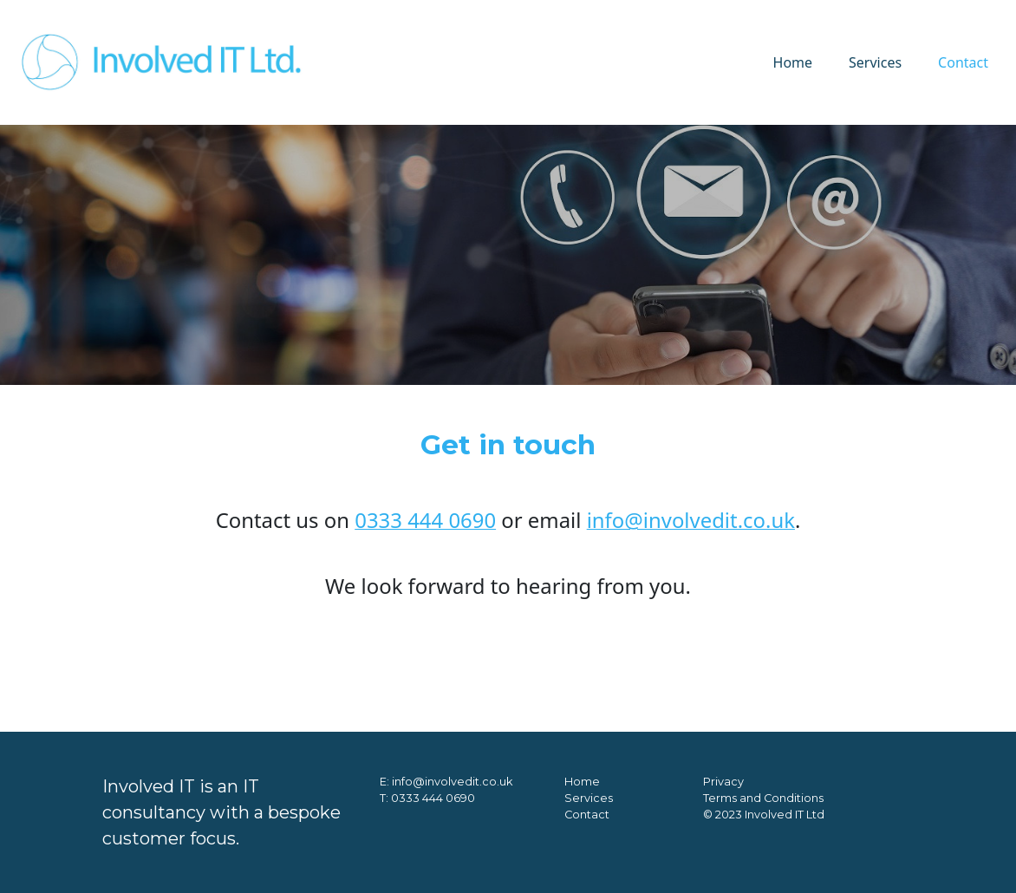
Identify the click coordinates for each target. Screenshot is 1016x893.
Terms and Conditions (763, 798)
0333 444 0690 (425, 519)
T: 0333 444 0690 (427, 798)
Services (875, 62)
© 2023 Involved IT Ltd (763, 814)
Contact (963, 62)
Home (793, 62)
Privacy (723, 781)
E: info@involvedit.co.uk (446, 781)
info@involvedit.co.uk (691, 519)
